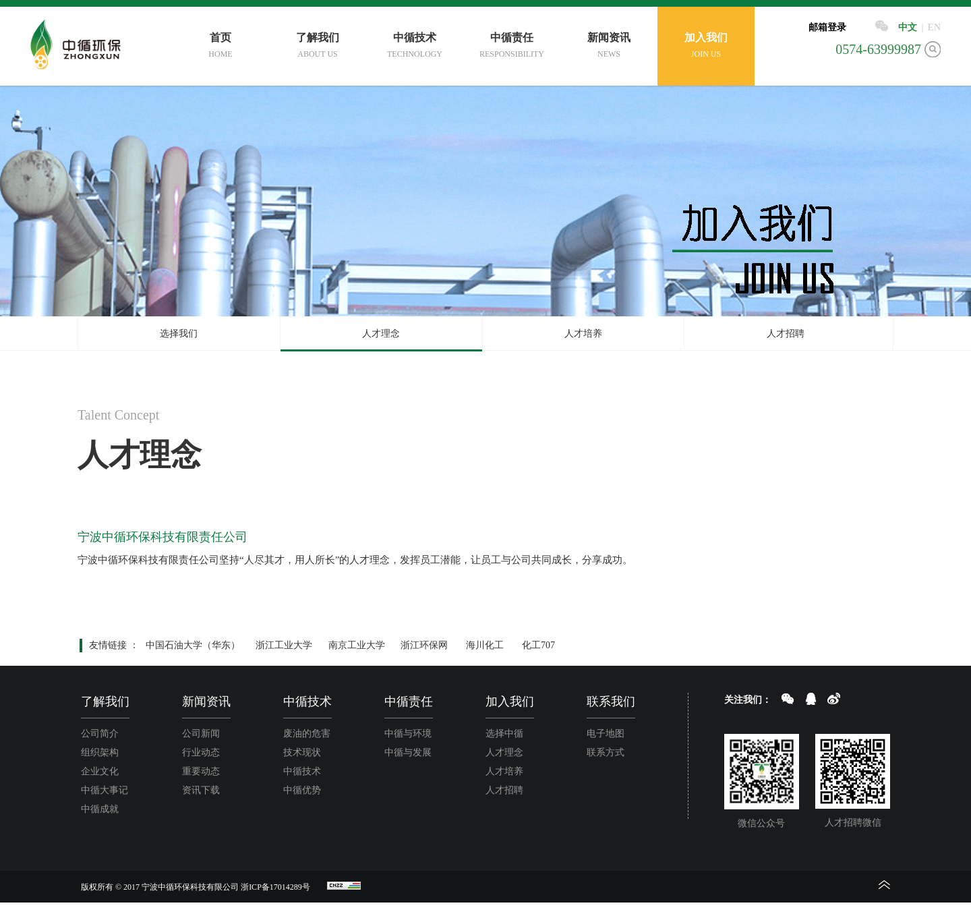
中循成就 (100, 809)
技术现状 (302, 752)
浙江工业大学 (284, 645)
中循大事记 (104, 790)
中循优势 (302, 790)
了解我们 (317, 47)
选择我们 (179, 333)
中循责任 (511, 47)
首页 (220, 47)
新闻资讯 (608, 47)
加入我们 (706, 47)
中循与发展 (408, 752)
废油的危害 (306, 733)
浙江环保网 (424, 645)
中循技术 (414, 47)
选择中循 (504, 733)
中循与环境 (408, 733)
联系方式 (605, 752)
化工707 (538, 645)
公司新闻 (201, 733)
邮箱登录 (827, 27)
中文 (907, 27)
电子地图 (605, 733)
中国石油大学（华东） (193, 645)
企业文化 (100, 771)
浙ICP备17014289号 (275, 887)
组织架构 (100, 752)
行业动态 (201, 752)
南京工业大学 (356, 645)
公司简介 (100, 733)
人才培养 (583, 333)
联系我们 (611, 701)
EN (934, 27)
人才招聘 (785, 333)
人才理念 (381, 333)
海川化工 (485, 645)
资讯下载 (201, 790)
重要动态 (201, 771)
